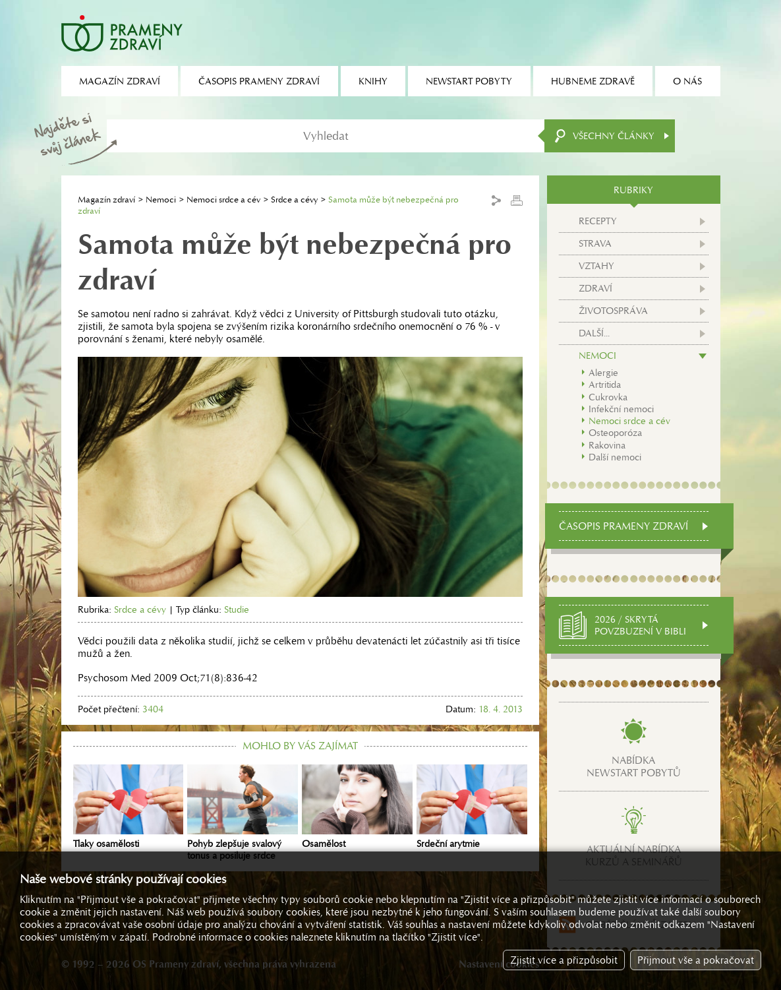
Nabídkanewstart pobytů (634, 766)
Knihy (373, 81)
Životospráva (613, 311)
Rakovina (607, 445)
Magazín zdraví (106, 199)
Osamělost (357, 807)
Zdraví (595, 288)
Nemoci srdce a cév (223, 199)
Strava (595, 243)
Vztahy (596, 266)
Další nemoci (615, 457)
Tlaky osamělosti (128, 807)
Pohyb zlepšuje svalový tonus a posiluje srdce (242, 813)
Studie (236, 609)
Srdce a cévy (294, 199)
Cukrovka (608, 397)
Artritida (605, 384)
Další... (594, 333)
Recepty (598, 221)
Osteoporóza (615, 433)
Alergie (603, 373)
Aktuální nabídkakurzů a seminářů (633, 855)
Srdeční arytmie (472, 807)
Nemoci (161, 199)
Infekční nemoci (621, 409)
